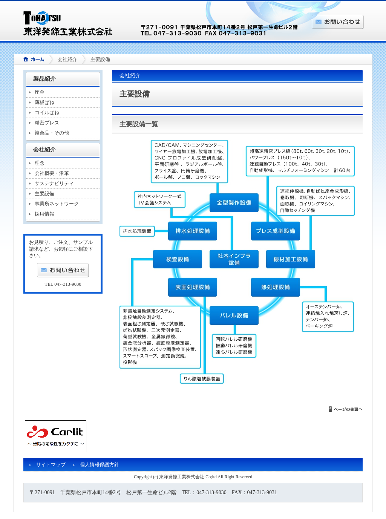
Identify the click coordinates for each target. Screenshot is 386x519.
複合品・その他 (52, 133)
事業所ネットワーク (57, 204)
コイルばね (47, 112)
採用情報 (44, 214)
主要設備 (44, 193)
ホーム (31, 59)
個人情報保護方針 (99, 464)
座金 (39, 92)
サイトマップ (51, 464)
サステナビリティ (54, 183)
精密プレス (47, 123)
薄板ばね (44, 102)
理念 (39, 163)
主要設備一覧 (138, 124)
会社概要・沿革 (52, 173)
